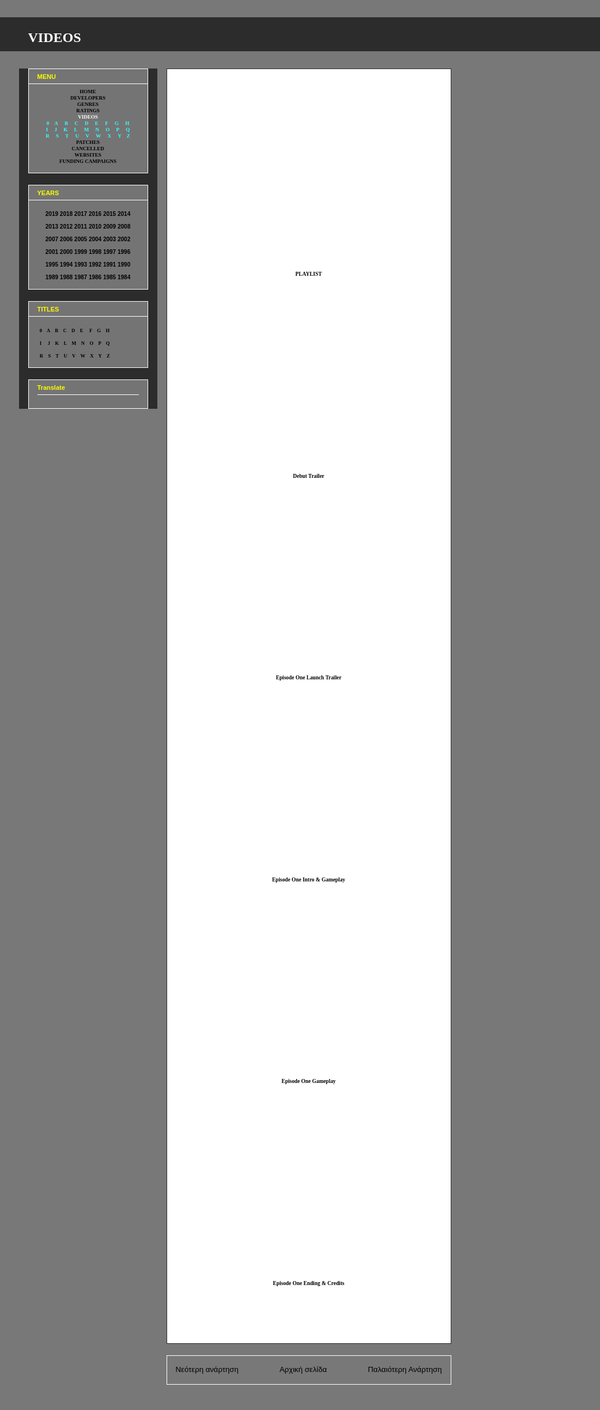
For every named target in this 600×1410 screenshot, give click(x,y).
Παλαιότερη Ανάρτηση (404, 1369)
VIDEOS (54, 37)
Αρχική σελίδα (303, 1369)
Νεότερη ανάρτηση (207, 1369)
